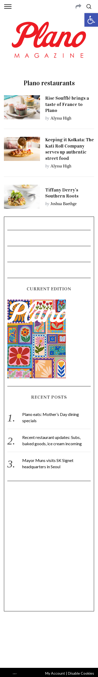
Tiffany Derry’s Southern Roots (61, 193)
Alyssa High (60, 118)
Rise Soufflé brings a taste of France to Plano (67, 104)
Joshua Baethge (63, 203)
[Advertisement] (49, 548)
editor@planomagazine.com (49, 643)
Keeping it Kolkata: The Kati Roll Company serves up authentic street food (69, 149)
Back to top (49, 657)
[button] (91, 20)
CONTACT (25, 630)
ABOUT (10, 630)
